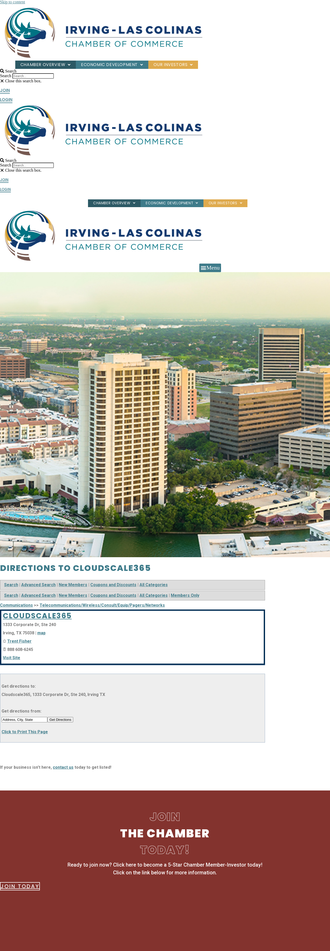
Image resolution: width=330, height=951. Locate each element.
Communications (16, 605)
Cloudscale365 (37, 616)
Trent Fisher (19, 641)
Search (5, 76)
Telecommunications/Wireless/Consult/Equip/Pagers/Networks (102, 605)
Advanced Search (38, 584)
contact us (63, 767)
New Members (73, 584)
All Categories (154, 584)
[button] (30, 71)
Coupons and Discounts (113, 584)
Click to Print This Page (25, 731)
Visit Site (11, 657)
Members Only (185, 595)
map (41, 632)
